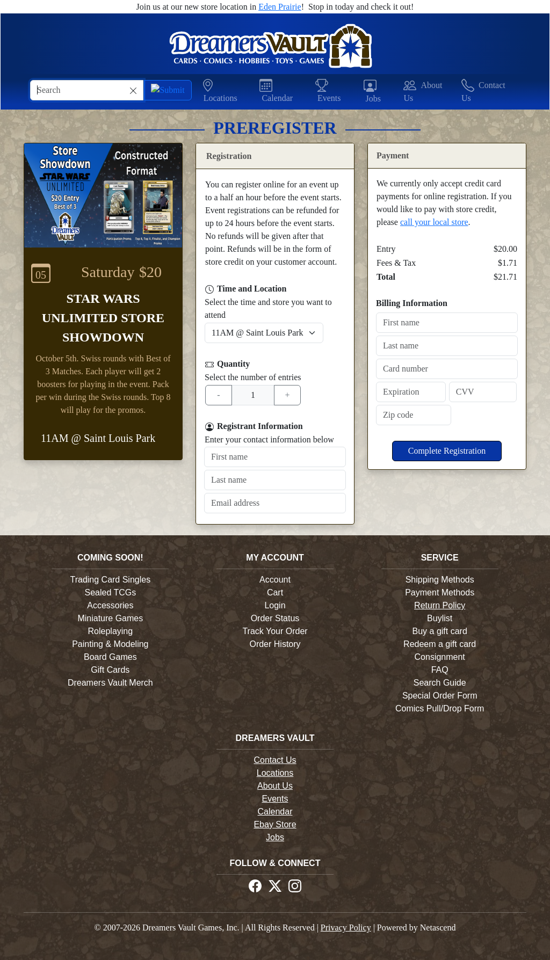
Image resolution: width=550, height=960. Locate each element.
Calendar (275, 811)
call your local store (434, 222)
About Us (275, 785)
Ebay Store (275, 824)
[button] (226, 91)
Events (275, 798)
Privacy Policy (346, 927)
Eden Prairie (279, 6)
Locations (275, 772)
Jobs (275, 837)
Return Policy (439, 605)
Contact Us (275, 760)
